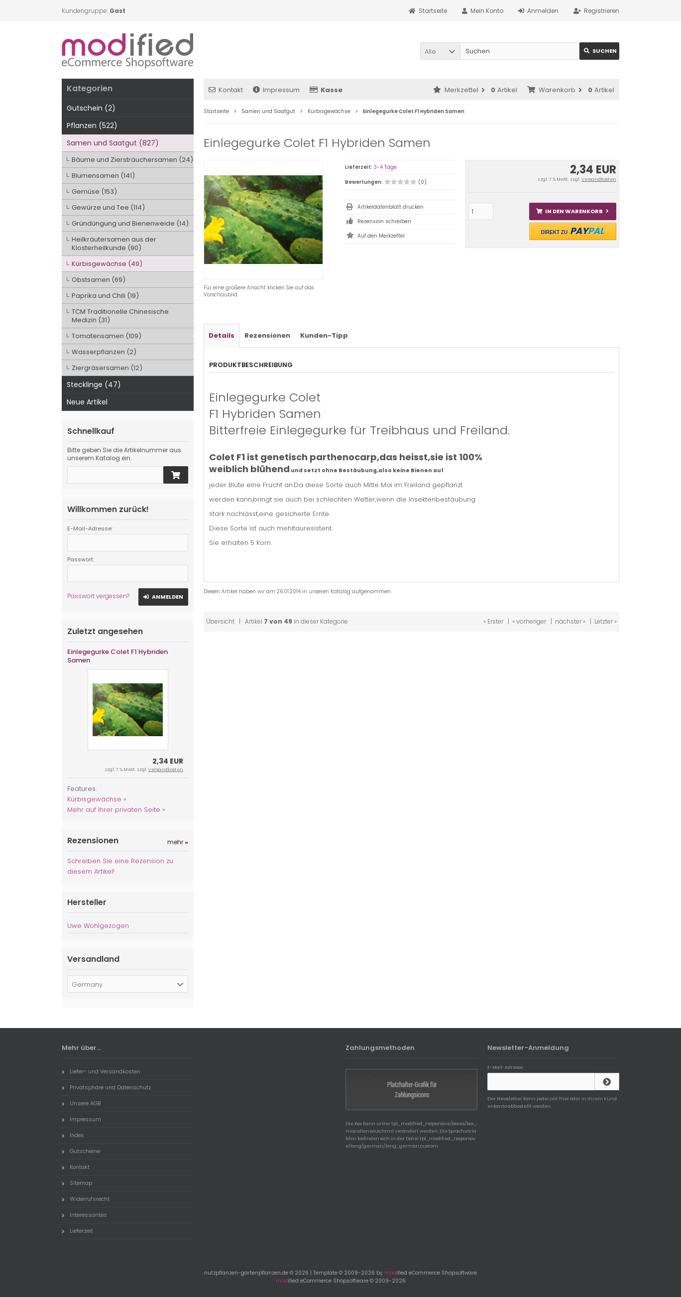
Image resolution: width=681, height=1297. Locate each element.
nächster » (570, 621)
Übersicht (220, 621)
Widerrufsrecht (86, 1199)
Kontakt (226, 90)
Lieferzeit (77, 1231)
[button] (440, 51)
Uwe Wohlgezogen (98, 925)
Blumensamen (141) (103, 175)
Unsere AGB (81, 1103)
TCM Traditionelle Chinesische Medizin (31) (120, 316)
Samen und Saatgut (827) (113, 143)
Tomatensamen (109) (106, 336)
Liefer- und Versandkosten (101, 1071)
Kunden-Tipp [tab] (324, 335)
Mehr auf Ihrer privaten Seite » (116, 809)
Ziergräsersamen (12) (107, 368)
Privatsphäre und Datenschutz (106, 1087)
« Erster (493, 621)
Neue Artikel (87, 402)
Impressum (276, 90)
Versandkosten (598, 179)
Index (73, 1135)
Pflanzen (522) (92, 125)
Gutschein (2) (91, 108)
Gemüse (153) (94, 191)
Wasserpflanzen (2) (104, 352)
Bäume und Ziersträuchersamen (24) (132, 159)
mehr (177, 842)
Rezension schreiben (384, 221)
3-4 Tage (385, 167)
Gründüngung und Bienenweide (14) (130, 223)
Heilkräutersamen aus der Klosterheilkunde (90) (114, 244)
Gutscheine (81, 1151)
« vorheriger (529, 621)
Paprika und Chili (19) (105, 295)
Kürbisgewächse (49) (107, 263)
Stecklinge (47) (94, 384)
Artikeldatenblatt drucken (390, 207)
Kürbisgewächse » (96, 799)
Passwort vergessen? (98, 596)
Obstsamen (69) (98, 279)
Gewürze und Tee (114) (108, 207)
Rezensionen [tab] (267, 335)
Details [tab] (221, 335)
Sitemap (77, 1183)
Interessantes (84, 1215)
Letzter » (605, 621)
